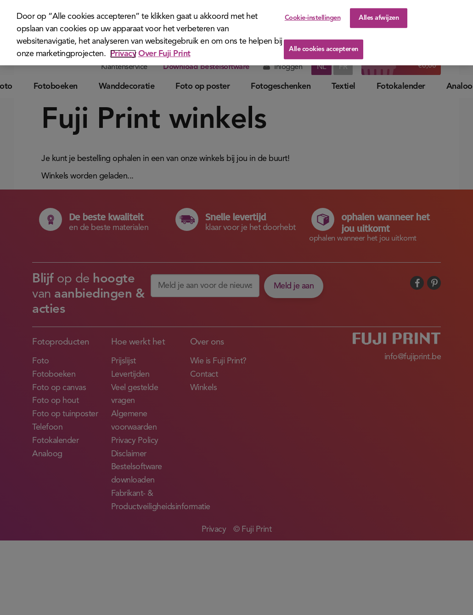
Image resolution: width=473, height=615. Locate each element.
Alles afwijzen (379, 17)
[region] (236, 32)
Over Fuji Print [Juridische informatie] (164, 54)
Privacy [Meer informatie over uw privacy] (123, 54)
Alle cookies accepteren (323, 49)
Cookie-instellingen (313, 17)
